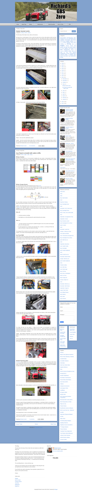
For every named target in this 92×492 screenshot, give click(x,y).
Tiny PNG (17, 483)
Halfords (62, 383)
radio (28, 154)
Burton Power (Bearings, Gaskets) (67, 356)
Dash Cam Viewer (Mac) (65, 365)
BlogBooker (17, 484)
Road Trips (24, 24)
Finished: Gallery (63, 265)
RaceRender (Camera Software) (66, 408)
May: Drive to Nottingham (65, 273)
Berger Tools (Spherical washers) (66, 354)
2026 (63, 63)
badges (68, 41)
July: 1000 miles (63, 267)
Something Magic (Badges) (65, 420)
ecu (75, 44)
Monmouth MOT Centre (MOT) (66, 399)
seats (62, 52)
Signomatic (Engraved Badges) (66, 414)
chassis (69, 42)
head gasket (70, 47)
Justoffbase (62, 390)
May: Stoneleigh (63, 248)
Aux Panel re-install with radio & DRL (28, 153)
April (64, 94)
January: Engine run (64, 279)
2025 (63, 65)
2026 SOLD (62, 191)
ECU (70, 24)
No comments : (32, 145)
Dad (65, 44)
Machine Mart (63, 394)
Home (17, 24)
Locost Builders (73, 332)
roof (75, 51)
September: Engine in (64, 288)
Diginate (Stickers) (63, 367)
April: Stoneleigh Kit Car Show (66, 223)
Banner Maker (18, 480)
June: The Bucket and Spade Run (67, 235)
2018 (63, 70)
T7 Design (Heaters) (64, 426)
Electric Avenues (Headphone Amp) (67, 371)
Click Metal (62, 362)
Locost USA (72, 334)
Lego (75, 48)
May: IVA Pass (63, 271)
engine (63, 45)
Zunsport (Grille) (63, 439)
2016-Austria (66, 38)
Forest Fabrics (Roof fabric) (65, 379)
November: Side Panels (65, 285)
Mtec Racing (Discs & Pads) (65, 401)
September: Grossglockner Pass (66, 216)
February (64, 97)
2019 (63, 68)
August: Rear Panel (64, 290)
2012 (63, 103)
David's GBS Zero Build (62, 333)
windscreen (73, 56)
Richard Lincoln (57, 448)
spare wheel (69, 52)
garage (61, 47)
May (64, 92)
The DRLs (18, 361)
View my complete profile (58, 451)
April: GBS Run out (64, 239)
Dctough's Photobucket (62, 336)
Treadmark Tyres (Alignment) (66, 431)
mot (75, 49)
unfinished (62, 54)
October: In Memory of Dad (65, 231)
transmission (73, 53)
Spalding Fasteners (64, 422)
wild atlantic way (67, 55)
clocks (72, 42)
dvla (73, 44)
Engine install (68, 135)
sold (65, 52)
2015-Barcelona (70, 37)
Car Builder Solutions (64, 360)
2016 (63, 73)
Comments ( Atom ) (39, 427)
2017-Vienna (73, 39)
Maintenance (40, 24)
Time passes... (63, 167)
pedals (70, 51)
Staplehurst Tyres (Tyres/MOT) (66, 424)
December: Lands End (64, 229)
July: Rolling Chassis (64, 292)
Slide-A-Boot (62, 418)
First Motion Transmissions (65, 377)
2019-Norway (63, 41)
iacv (63, 48)
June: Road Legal (63, 269)
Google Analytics (18, 481)
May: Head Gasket (64, 197)
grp (67, 47)
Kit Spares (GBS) (63, 392)
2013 (63, 101)
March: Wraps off (63, 277)
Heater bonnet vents (23, 31)
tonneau (68, 53)
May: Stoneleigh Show (64, 210)
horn (61, 48)
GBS (64, 47)
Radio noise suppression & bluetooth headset (70, 159)
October (64, 82)
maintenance (67, 49)
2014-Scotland (63, 37)
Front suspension (68, 151)
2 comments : (32, 419)
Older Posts (53, 424)
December (65, 78)
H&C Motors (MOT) (64, 381)
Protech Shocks (63, 405)
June (64, 90)
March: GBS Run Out (64, 254)
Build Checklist (51, 24)
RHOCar (71, 336)
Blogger (16, 478)
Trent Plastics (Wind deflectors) (66, 433)
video (66, 54)
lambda (72, 48)
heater (26, 32)
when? (18, 207)
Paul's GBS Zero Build (62, 342)
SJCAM (61, 416)
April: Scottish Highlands (65, 250)
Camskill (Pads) (63, 358)
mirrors (73, 49)
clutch (75, 42)
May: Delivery (63, 294)
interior (22, 154)
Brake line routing (68, 178)
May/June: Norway (64, 202)
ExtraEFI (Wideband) (64, 375)
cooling (22, 32)
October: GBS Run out (64, 258)
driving (69, 44)
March (64, 95)
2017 (63, 72)
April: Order (62, 296)
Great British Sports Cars (72, 330)
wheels (61, 55)
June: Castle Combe (64, 246)
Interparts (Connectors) (64, 385)
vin (68, 54)
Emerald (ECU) (63, 373)
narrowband (62, 51)
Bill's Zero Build (62, 330)
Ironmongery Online (64, 388)
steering (74, 52)
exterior (72, 45)
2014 (63, 77)
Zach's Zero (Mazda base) (63, 345)
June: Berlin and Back (64, 233)
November (65, 80)
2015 (63, 75)
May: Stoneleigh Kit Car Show (66, 237)
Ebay (61, 369)
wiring (31, 154)
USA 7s (71, 338)
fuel (75, 45)
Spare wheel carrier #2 (69, 170)
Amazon (61, 352)
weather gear (72, 54)
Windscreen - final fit (69, 143)
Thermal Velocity (63, 429)
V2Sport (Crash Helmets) (65, 435)
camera (65, 42)
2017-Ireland (68, 39)
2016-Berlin (71, 38)
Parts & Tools (60, 24)
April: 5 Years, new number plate (66, 212)
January (64, 99)
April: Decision (63, 298)
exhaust (68, 45)
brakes (72, 41)
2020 (63, 66)
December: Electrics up (64, 283)
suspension (63, 53)
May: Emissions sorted (64, 220)
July (63, 84)
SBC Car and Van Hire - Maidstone (67, 410)
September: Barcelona (64, 244)
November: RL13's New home (66, 208)
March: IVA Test (63, 275)
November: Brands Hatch (65, 256)
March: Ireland (63, 225)
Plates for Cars (63, 403)
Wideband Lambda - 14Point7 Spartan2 (69, 110)
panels (29, 32)
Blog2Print (17, 486)
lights (25, 154)
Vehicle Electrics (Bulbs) (65, 437)
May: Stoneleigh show (64, 204)
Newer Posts (19, 424)
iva (70, 48)
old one (39, 185)
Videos (30, 24)
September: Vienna (64, 218)
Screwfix (62, 412)
